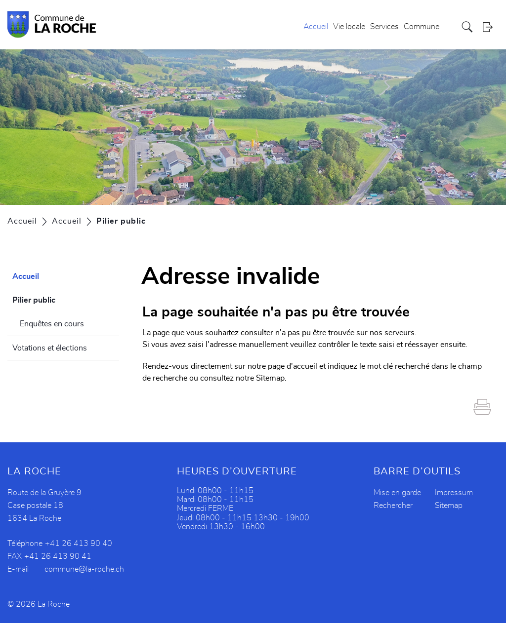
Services (384, 27)
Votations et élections (49, 348)
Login (491, 27)
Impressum (454, 493)
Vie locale (349, 27)
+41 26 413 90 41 (57, 556)
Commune (421, 27)
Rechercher (393, 505)
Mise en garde (397, 493)
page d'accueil (292, 366)
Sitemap (449, 505)
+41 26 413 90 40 (78, 543)
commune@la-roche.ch (84, 569)
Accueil (315, 27)
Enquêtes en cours (52, 324)
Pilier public (57, 298)
